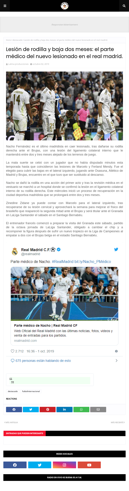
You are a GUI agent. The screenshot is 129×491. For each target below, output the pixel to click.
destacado (17, 40)
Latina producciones (18, 63)
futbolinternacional (31, 391)
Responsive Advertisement (64, 24)
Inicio (8, 40)
